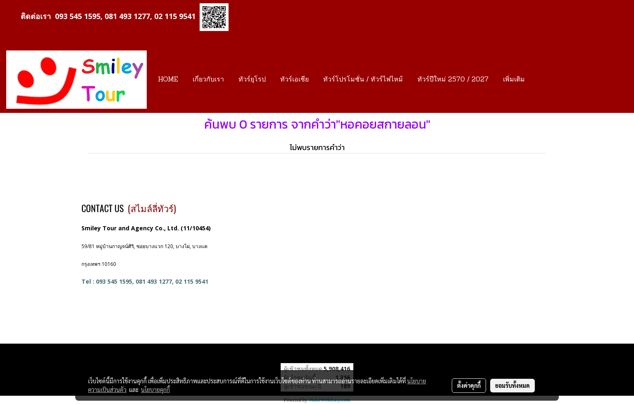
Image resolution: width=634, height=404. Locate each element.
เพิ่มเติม (514, 79)
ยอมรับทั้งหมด (512, 385)
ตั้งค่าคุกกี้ (469, 385)
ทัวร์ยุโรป (252, 79)
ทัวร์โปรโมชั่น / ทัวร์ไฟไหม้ (363, 79)
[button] (539, 79)
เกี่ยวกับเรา (208, 79)
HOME (168, 79)
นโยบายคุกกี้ (155, 389)
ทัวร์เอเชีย (294, 79)
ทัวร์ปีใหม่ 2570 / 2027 (453, 79)
